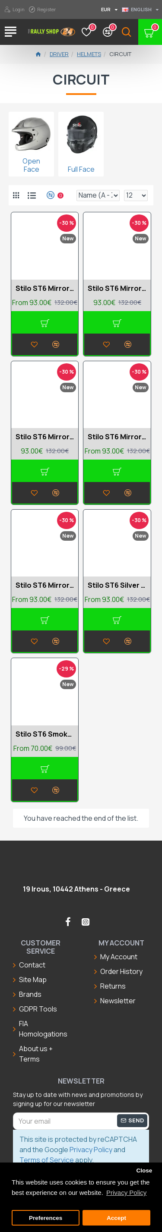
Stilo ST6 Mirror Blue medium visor (117, 288)
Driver (59, 54)
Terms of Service (46, 1160)
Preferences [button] (45, 1218)
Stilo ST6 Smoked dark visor (45, 734)
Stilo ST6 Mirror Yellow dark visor (45, 585)
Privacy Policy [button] (126, 1192)
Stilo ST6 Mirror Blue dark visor (45, 288)
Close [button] (144, 1170)
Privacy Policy (91, 1149)
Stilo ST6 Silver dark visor (117, 585)
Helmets (89, 54)
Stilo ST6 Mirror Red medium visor (117, 436)
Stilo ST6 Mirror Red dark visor (45, 436)
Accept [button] (116, 1218)
